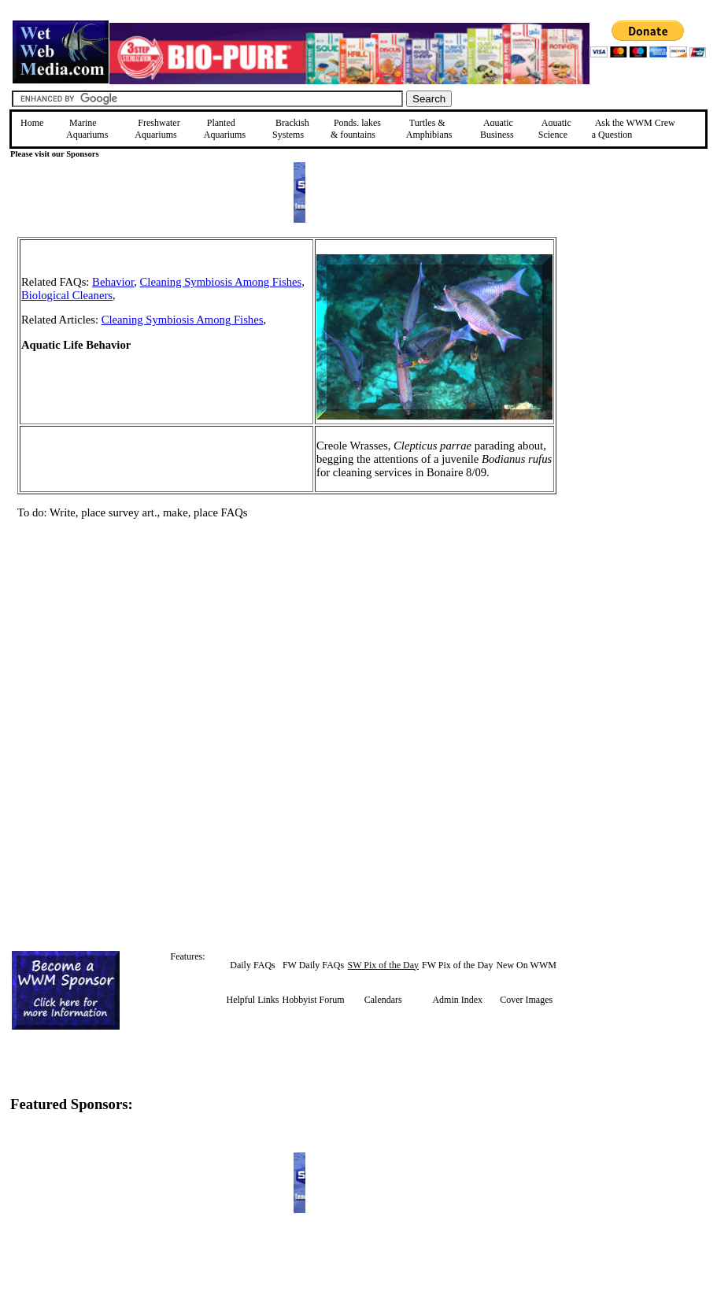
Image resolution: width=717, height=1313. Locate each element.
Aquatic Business (497, 128)
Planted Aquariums (225, 128)
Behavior (113, 282)
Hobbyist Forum (314, 999)
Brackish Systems (290, 128)
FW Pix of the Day (457, 965)
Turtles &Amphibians (429, 128)
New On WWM (526, 965)
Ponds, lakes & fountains (356, 128)
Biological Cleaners (67, 295)
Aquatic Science (554, 128)
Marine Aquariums (87, 128)
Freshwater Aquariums (157, 128)
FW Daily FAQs (313, 965)
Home (31, 122)
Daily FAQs (252, 965)
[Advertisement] (636, 349)
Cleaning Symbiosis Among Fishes (221, 282)
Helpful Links (253, 999)
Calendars (383, 999)
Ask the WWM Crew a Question (633, 128)
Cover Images (526, 999)
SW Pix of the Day (383, 965)
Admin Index (457, 999)
